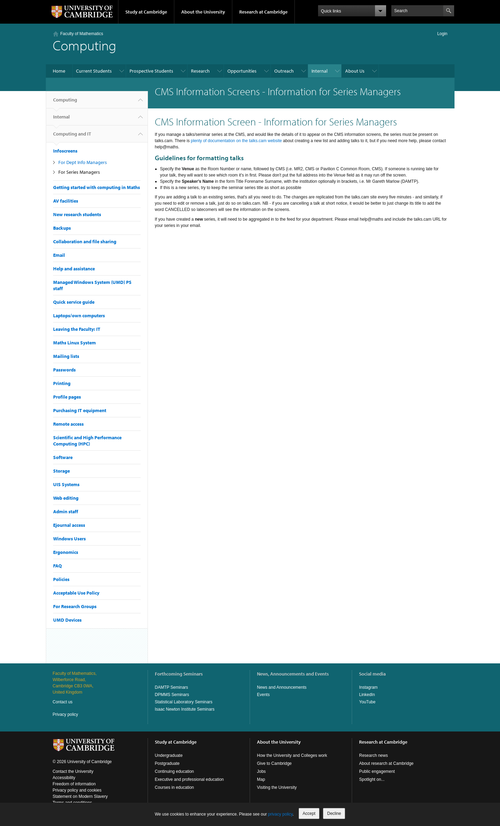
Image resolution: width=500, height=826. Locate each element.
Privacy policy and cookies (77, 790)
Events (263, 694)
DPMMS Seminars (172, 694)
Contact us (63, 702)
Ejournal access (69, 525)
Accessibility (64, 777)
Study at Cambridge (146, 12)
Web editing (65, 498)
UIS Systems (66, 484)
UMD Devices (67, 620)
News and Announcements (282, 687)
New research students (77, 214)
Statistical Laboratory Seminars (183, 702)
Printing (61, 383)
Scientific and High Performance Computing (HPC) (87, 440)
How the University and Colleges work (292, 755)
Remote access (68, 424)
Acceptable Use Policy (76, 593)
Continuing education (174, 771)
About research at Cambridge (386, 763)
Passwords (64, 370)
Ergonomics (65, 552)
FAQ (57, 566)
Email (59, 255)
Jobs (261, 771)
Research (200, 71)
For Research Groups (75, 606)
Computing (65, 102)
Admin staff (65, 511)
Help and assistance (74, 268)
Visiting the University (277, 787)
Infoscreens (65, 151)
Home (59, 71)
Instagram (368, 687)
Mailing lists (66, 356)
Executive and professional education (189, 779)
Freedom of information (74, 784)
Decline (334, 813)
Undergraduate (169, 755)
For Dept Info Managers (82, 162)
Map (261, 779)
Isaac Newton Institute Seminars (185, 709)
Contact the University (73, 771)
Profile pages (67, 397)
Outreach (284, 71)
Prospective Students (151, 71)
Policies (61, 579)
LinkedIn (367, 694)
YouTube (367, 702)
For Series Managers (79, 172)
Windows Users (69, 538)
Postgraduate (167, 763)
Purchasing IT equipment (79, 410)
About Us (355, 71)
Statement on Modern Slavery (80, 796)
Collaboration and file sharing (84, 241)
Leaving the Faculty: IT (76, 329)
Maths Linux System (74, 343)
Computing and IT (72, 136)
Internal (319, 71)
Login (442, 33)
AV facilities (65, 201)
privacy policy (280, 814)
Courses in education (174, 787)
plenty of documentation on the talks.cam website (236, 140)
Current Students (94, 71)
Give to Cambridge (274, 763)
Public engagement (377, 771)
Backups (62, 228)
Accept (309, 813)
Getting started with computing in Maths (96, 187)
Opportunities (242, 71)
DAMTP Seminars (171, 687)
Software (63, 457)
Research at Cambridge (263, 12)
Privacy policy (65, 714)
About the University (203, 12)
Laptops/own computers (79, 315)
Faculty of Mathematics (81, 33)
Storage (61, 471)
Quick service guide (73, 302)
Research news (373, 755)
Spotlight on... (371, 779)
